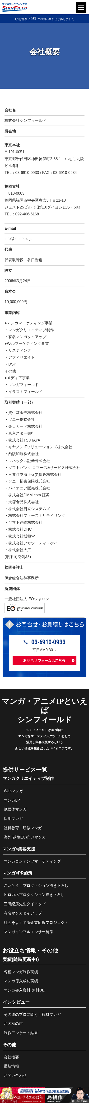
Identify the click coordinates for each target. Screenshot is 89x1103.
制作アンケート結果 (21, 1033)
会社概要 (11, 1057)
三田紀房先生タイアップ (25, 904)
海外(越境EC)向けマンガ (25, 837)
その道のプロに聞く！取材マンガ (32, 1014)
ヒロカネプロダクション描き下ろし (34, 895)
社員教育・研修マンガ (23, 828)
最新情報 (11, 1066)
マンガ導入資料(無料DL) (24, 990)
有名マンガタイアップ (23, 913)
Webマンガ (13, 791)
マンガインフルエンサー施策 (28, 932)
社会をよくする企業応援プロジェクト (36, 922)
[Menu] (81, 7)
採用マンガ (13, 819)
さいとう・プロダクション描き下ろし (36, 886)
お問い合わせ (15, 1075)
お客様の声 (13, 1024)
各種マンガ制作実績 (21, 972)
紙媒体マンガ (15, 809)
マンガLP (12, 800)
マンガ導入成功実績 (21, 981)
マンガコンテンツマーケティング (32, 861)
